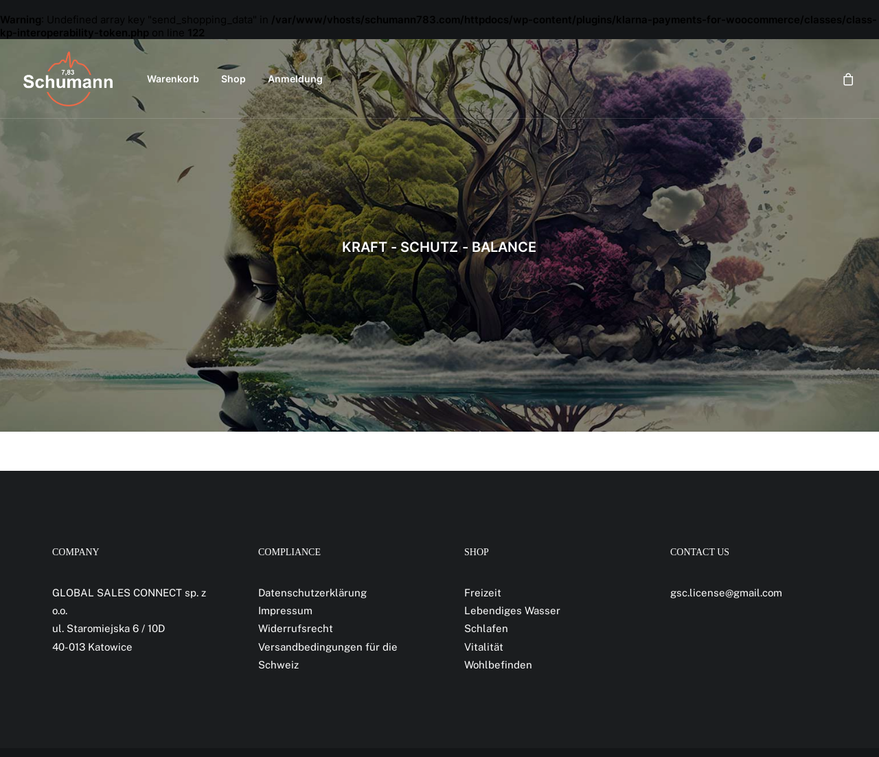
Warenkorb (173, 78)
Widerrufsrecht (295, 628)
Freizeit (482, 592)
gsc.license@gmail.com (726, 592)
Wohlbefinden (498, 665)
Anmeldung (295, 78)
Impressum (285, 610)
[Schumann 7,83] (68, 78)
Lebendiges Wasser (512, 610)
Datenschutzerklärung (312, 592)
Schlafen (486, 628)
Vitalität (483, 647)
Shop (233, 78)
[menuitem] (173, 79)
